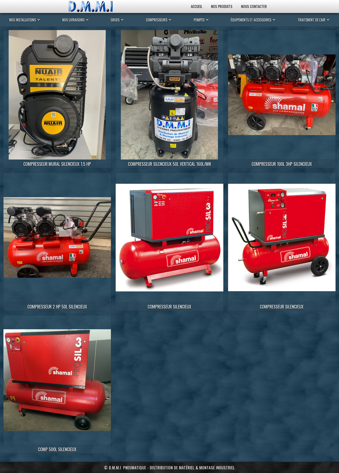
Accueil (196, 6)
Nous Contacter (254, 6)
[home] (95, 6)
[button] (25, 19)
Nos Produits (221, 6)
